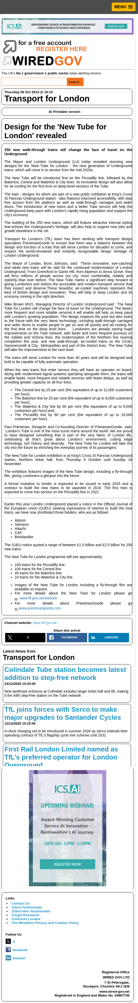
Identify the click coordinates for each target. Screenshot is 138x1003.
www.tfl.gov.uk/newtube (38, 598)
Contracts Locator (26, 919)
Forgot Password (25, 915)
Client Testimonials (27, 907)
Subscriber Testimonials (31, 911)
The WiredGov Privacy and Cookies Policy (45, 923)
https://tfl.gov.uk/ (45, 623)
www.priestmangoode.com (40, 608)
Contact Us (20, 903)
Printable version (64, 112)
